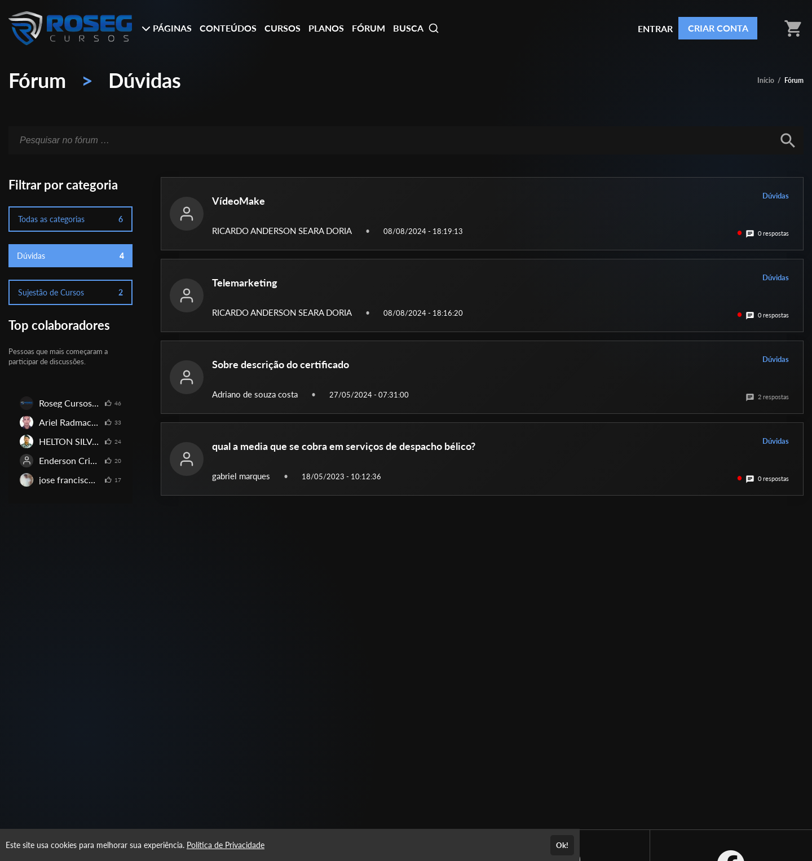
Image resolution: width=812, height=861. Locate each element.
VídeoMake (238, 201)
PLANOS (326, 28)
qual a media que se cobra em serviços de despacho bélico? (343, 446)
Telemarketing (244, 282)
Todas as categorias (70, 219)
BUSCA (416, 28)
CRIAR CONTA (718, 28)
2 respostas (767, 396)
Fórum (37, 80)
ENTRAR (655, 28)
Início (765, 80)
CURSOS (282, 28)
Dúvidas (144, 80)
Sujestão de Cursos (70, 292)
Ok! (562, 845)
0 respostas (767, 233)
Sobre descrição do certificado (280, 364)
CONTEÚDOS (228, 28)
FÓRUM (368, 28)
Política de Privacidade (225, 845)
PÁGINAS (167, 28)
